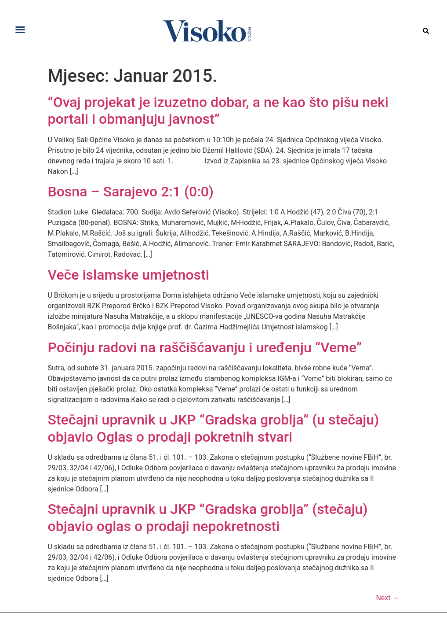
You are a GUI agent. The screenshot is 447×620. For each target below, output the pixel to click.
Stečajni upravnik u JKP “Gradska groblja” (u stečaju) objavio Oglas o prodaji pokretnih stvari (213, 428)
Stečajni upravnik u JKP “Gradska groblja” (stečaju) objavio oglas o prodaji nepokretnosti (208, 517)
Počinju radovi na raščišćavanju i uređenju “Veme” (205, 347)
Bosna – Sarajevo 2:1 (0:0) (131, 191)
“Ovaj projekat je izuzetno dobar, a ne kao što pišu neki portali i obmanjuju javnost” (218, 110)
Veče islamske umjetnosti (129, 274)
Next (387, 598)
